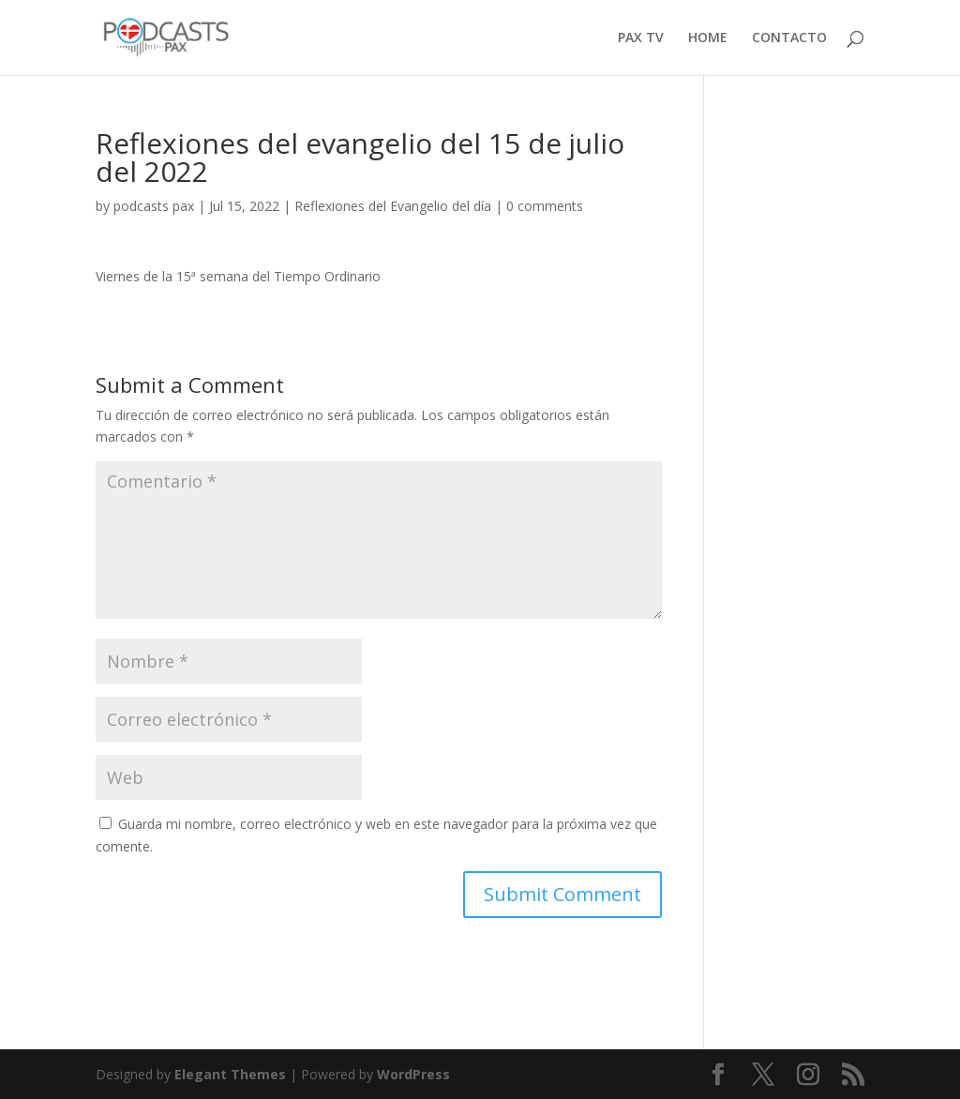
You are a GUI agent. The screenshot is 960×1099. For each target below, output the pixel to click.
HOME (708, 38)
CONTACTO (789, 38)
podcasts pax (153, 206)
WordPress (413, 1074)
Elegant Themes (230, 1074)
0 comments (544, 206)
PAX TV (641, 38)
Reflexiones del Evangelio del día (392, 206)
